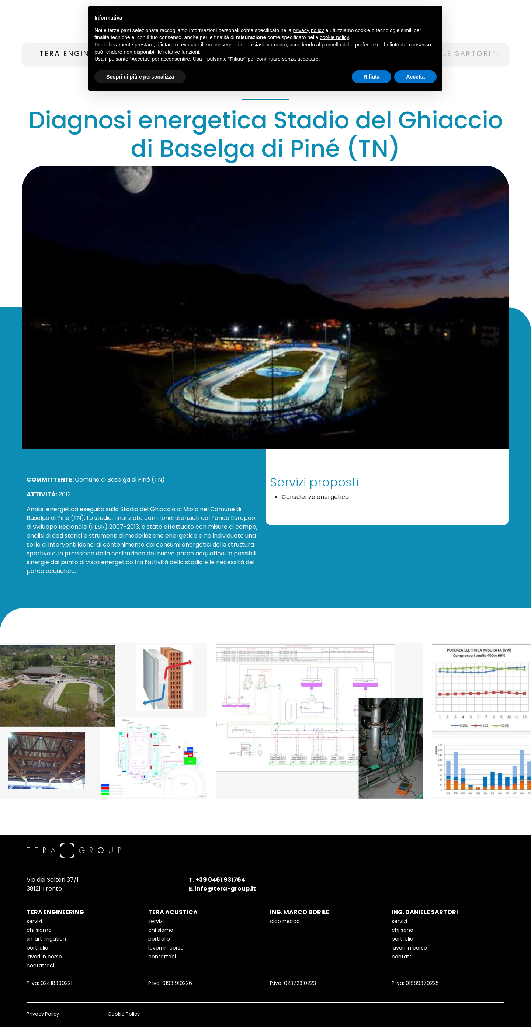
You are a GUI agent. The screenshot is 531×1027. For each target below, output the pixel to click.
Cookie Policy (124, 1014)
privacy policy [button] (308, 30)
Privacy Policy (43, 1014)
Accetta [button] (415, 77)
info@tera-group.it (225, 888)
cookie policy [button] (334, 37)
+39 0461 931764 (220, 879)
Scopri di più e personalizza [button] (140, 77)
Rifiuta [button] (372, 77)
